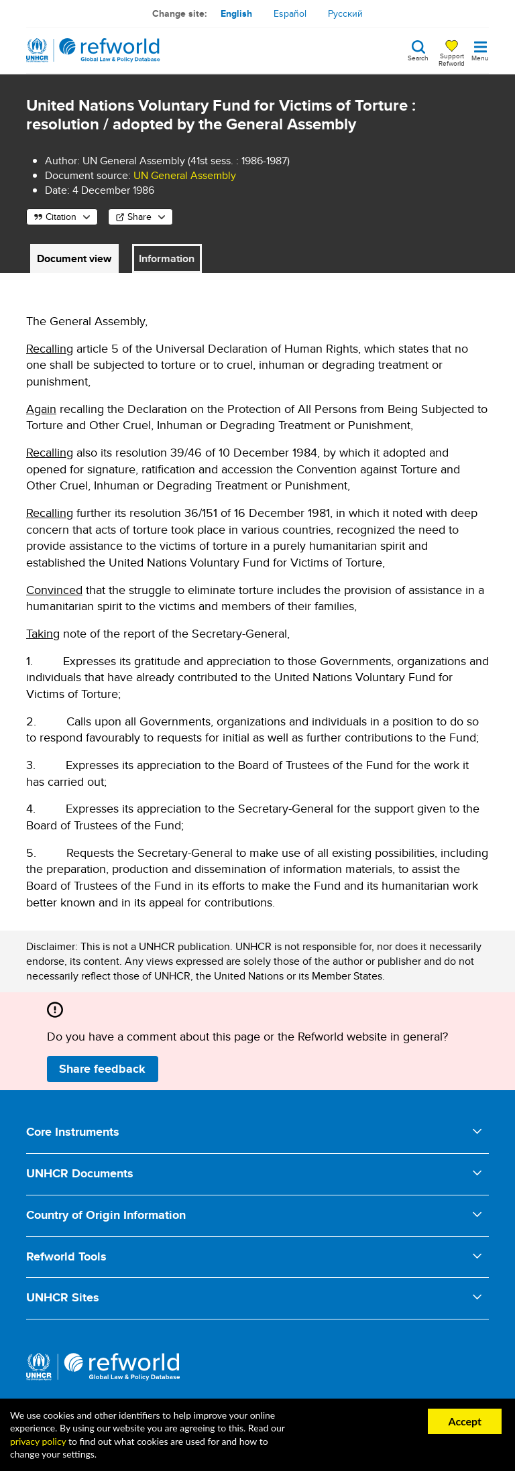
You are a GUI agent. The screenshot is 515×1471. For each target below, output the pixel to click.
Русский (345, 13)
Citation (61, 216)
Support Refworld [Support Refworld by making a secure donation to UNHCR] (452, 59)
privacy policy (38, 1441)
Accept (464, 1421)
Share (139, 216)
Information (166, 258)
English (236, 13)
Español (290, 13)
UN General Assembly (184, 175)
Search (418, 57)
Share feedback (102, 1068)
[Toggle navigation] (480, 50)
